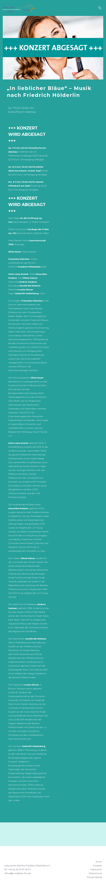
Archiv (99, 861)
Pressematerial (94, 877)
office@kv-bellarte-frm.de (17, 873)
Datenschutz (95, 873)
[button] (100, 8)
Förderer (97, 865)
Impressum (96, 869)
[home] (19, 7)
